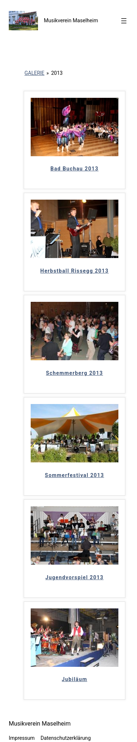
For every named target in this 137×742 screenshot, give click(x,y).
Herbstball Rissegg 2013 (74, 271)
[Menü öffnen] (123, 20)
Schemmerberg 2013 (74, 373)
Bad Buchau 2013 (74, 169)
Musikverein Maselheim (71, 20)
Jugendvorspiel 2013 (74, 577)
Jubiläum (74, 679)
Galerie (34, 73)
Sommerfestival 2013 (74, 475)
